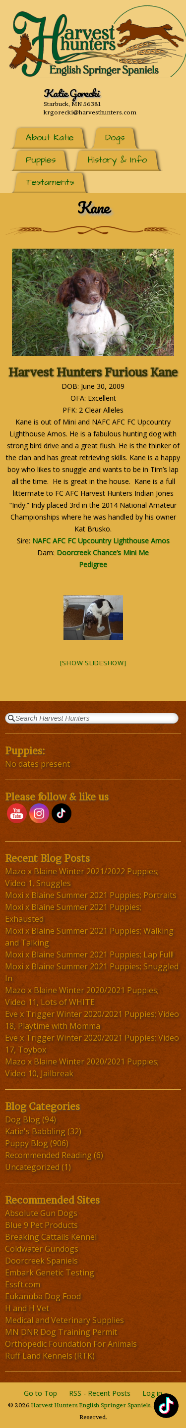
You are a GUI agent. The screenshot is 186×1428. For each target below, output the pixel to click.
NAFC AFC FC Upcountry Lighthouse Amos (101, 540)
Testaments (50, 182)
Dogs (114, 137)
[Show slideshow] (93, 662)
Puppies (41, 160)
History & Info (117, 160)
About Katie (49, 137)
